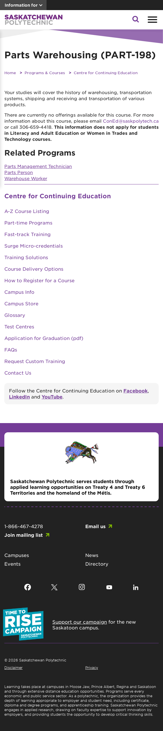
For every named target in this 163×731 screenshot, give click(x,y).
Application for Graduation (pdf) (43, 338)
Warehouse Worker (25, 178)
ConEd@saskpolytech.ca (131, 121)
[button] (135, 21)
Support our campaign (79, 622)
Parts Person (18, 172)
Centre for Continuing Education (106, 72)
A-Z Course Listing (26, 211)
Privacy (91, 667)
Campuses (16, 555)
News (91, 555)
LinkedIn (19, 396)
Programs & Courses (45, 72)
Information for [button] (21, 5)
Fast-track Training (27, 234)
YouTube (52, 396)
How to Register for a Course (39, 280)
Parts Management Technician (38, 166)
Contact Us (17, 372)
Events (12, 564)
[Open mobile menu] (151, 19)
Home (10, 72)
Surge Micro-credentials (33, 245)
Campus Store (21, 303)
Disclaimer (13, 667)
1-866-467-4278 (23, 526)
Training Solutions (26, 257)
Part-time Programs (28, 222)
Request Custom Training (34, 361)
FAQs (10, 349)
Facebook (135, 390)
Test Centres (19, 326)
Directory (96, 564)
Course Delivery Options (33, 269)
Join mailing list (23, 535)
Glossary (14, 315)
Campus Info (19, 292)
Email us (95, 526)
